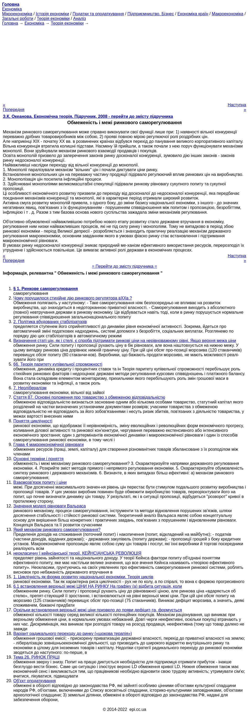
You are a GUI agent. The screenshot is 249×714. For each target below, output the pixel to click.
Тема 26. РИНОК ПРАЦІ (36, 657)
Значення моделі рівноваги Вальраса (49, 506)
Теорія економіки (53, 18)
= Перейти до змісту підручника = (124, 266)
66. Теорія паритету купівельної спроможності (57, 364)
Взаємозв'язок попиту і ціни (40, 482)
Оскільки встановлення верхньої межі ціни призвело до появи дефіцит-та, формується (97, 610)
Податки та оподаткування (98, 14)
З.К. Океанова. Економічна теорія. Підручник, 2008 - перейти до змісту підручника (88, 116)
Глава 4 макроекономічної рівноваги (48, 444)
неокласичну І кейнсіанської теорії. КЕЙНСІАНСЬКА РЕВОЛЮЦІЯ (77, 553)
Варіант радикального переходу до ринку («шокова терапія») (72, 633)
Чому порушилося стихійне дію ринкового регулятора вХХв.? (72, 298)
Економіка (12, 9)
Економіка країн (193, 14)
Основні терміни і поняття (38, 458)
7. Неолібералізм (30, 388)
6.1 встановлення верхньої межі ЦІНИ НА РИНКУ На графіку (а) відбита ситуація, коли (97, 586)
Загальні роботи (17, 18)
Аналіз (79, 18)
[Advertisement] (124, 62)
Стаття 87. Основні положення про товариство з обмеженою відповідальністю (89, 397)
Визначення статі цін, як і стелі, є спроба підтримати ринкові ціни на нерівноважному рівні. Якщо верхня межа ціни (124, 340)
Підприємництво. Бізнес (151, 14)
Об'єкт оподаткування (34, 681)
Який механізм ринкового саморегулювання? (57, 529)
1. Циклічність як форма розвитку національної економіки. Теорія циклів (83, 577)
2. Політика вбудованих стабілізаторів (50, 321)
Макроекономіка (228, 14)
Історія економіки (52, 14)
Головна (10, 23)
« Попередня (13, 107)
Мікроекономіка (17, 14)
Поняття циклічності (32, 421)
